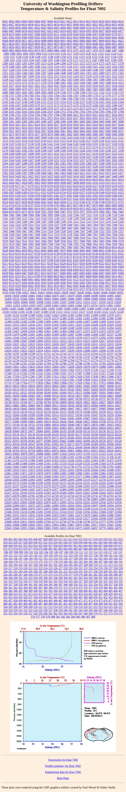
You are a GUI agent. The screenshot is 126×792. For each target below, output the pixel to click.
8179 (89, 257)
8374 (76, 266)
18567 (86, 395)
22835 (15, 502)
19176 (78, 411)
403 (100, 590)
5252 (63, 160)
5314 (5, 166)
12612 (62, 340)
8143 (76, 253)
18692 (63, 399)
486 (35, 603)
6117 (120, 182)
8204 (82, 260)
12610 (47, 340)
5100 (50, 137)
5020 (76, 124)
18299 (102, 389)
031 (40, 542)
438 (35, 597)
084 (65, 548)
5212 (56, 153)
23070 (31, 508)
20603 (8, 447)
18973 (86, 405)
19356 (102, 415)
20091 (47, 431)
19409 (39, 418)
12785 (55, 363)
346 (55, 584)
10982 (39, 299)
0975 (44, 50)
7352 (121, 224)
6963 (114, 208)
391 (40, 590)
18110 (7, 389)
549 (110, 610)
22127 (94, 479)
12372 (8, 318)
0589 (31, 37)
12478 (8, 334)
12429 (110, 324)
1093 (32, 53)
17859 (39, 382)
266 (15, 574)
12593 (110, 337)
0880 (89, 47)
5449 (121, 176)
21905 (110, 473)
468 (65, 600)
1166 (44, 60)
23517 (31, 518)
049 (10, 545)
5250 (50, 160)
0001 (5, 21)
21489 (23, 463)
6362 (57, 195)
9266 (5, 282)
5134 (5, 144)
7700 (50, 244)
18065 (63, 386)
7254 (50, 224)
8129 (37, 253)
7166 (108, 218)
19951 (118, 424)
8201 (69, 260)
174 (35, 561)
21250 (31, 457)
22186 (31, 482)
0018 (101, 21)
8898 (89, 276)
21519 (63, 463)
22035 (118, 476)
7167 (114, 218)
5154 (89, 144)
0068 (76, 27)
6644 (63, 202)
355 (100, 584)
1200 (5, 63)
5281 (108, 160)
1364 (24, 73)
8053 (37, 250)
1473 (114, 73)
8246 (89, 263)
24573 (78, 528)
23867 (71, 524)
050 (15, 545)
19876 (94, 424)
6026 (11, 182)
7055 (44, 211)
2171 (44, 105)
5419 (11, 176)
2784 (95, 111)
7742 (63, 244)
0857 (31, 47)
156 (65, 558)
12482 (39, 334)
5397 (24, 173)
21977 (78, 476)
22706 (39, 495)
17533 (31, 379)
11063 (63, 305)
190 (115, 561)
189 (110, 561)
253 (70, 571)
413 (30, 594)
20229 (8, 437)
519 (80, 607)
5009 (5, 124)
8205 (89, 260)
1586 (95, 82)
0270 (95, 27)
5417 (121, 173)
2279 (108, 108)
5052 (18, 131)
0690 (57, 40)
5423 (37, 176)
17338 (118, 373)
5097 (37, 137)
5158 (114, 144)
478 (115, 600)
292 (25, 578)
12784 (47, 363)
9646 (82, 286)
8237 (76, 263)
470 (75, 600)
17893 (55, 382)
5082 (69, 134)
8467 (24, 273)
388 (25, 590)
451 (100, 597)
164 (105, 558)
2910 (31, 118)
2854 (24, 118)
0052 (95, 24)
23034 (86, 505)
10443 (96, 292)
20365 (31, 441)
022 (115, 539)
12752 (8, 360)
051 (20, 545)
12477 (118, 331)
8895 (76, 276)
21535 (86, 463)
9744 (43, 289)
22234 (94, 482)
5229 (37, 157)
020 (105, 539)
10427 (25, 292)
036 (65, 542)
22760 (47, 499)
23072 (39, 508)
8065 (44, 250)
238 (115, 568)
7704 (57, 244)
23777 (102, 521)
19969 (8, 428)
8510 (18, 276)
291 (20, 578)
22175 (15, 482)
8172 (50, 257)
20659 (94, 447)
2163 (114, 102)
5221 (108, 153)
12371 (118, 315)
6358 (31, 195)
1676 (57, 89)
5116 (24, 140)
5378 (57, 169)
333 (110, 581)
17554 (63, 379)
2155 (69, 102)
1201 (11, 63)
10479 (71, 295)
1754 (114, 92)
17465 (102, 376)
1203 (24, 63)
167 (120, 558)
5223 (121, 153)
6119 (5, 186)
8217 (43, 263)
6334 (63, 192)
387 (20, 590)
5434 (76, 176)
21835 (70, 470)
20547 (31, 444)
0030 (31, 24)
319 (40, 581)
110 (76, 552)
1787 (57, 98)
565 (70, 613)
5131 (108, 140)
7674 (11, 244)
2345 (37, 111)
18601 (110, 395)
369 (50, 587)
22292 (71, 486)
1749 (82, 92)
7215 (101, 221)
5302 (63, 163)
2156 (76, 102)
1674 (50, 89)
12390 (8, 321)
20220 (110, 434)
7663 (95, 240)
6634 (5, 202)
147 (20, 558)
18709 (78, 399)
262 (115, 571)
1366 (37, 73)
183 (80, 561)
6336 (76, 192)
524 (105, 607)
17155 (118, 370)
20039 (78, 428)
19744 (15, 424)
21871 (23, 473)
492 (65, 603)
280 (85, 574)
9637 (63, 286)
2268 (37, 108)
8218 (50, 263)
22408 (110, 486)
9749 (50, 289)
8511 (24, 276)
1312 (44, 66)
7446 (11, 231)
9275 (18, 282)
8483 (82, 273)
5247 (31, 160)
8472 (37, 273)
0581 (5, 37)
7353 (5, 228)
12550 (47, 337)
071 (120, 545)
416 (45, 594)
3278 (114, 118)
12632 (102, 344)
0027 (11, 24)
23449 (47, 515)
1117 (69, 53)
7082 (114, 211)
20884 (78, 450)
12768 (63, 360)
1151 (69, 56)
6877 (89, 205)
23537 (55, 518)
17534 (39, 379)
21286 (63, 457)
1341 (69, 69)
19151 (62, 411)
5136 (18, 144)
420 (65, 594)
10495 (110, 295)
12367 (86, 315)
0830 (37, 44)
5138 (31, 144)
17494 (15, 379)
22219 (78, 482)
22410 (118, 486)
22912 (71, 502)
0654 (37, 40)
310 (115, 578)
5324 (69, 166)
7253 (44, 224)
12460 (39, 331)
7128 (101, 215)
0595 (63, 37)
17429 (78, 376)
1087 (114, 50)
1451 (82, 73)
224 (45, 568)
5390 (114, 169)
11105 (21, 311)
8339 (50, 266)
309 (110, 578)
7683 (24, 244)
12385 (102, 318)
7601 (37, 237)
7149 (11, 218)
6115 (114, 182)
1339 (57, 69)
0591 (37, 37)
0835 (69, 44)
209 (90, 565)
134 (75, 555)
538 (55, 610)
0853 (5, 47)
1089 (6, 53)
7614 (108, 237)
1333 (18, 69)
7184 (24, 221)
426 (95, 594)
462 (35, 600)
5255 (76, 160)
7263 (89, 224)
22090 (63, 479)
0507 (31, 34)
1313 (50, 66)
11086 (20, 308)
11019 (109, 302)
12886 (31, 370)
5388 (102, 169)
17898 (63, 382)
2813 (82, 115)
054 (35, 545)
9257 (102, 279)
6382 (76, 195)
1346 (95, 69)
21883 (63, 473)
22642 (102, 492)
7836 (108, 244)
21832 (62, 470)
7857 (18, 247)
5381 (69, 169)
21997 (110, 476)
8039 (11, 250)
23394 (118, 512)
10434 (49, 292)
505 (10, 607)
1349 (114, 69)
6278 (24, 189)
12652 (23, 350)
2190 (18, 108)
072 (5, 548)
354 (95, 584)
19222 (8, 415)
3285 (37, 121)
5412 (89, 173)
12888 (39, 370)
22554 (23, 492)
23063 (15, 508)
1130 (31, 56)
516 (65, 607)
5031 (18, 127)
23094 (63, 508)
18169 (39, 389)
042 (95, 542)
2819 (121, 115)
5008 (121, 121)
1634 (95, 86)
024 (5, 542)
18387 (94, 392)
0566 (89, 34)
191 (120, 561)
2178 (82, 105)
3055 (95, 118)
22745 (8, 499)
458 (15, 600)
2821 (11, 118)
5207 (24, 153)
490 (55, 603)
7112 (89, 215)
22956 (118, 502)
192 (5, 565)
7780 (69, 244)
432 (5, 597)
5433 (69, 176)
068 (105, 545)
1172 (82, 60)
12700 (110, 350)
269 (30, 574)
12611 (55, 340)
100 (26, 552)
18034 (31, 386)
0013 (76, 21)
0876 (69, 47)
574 (115, 613)
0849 (108, 44)
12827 (63, 366)
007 (40, 539)
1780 (11, 98)
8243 (82, 263)
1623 (44, 86)
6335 (69, 192)
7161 (89, 218)
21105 (86, 453)
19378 (8, 418)
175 (40, 561)
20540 (23, 444)
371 (60, 587)
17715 (8, 382)
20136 (15, 434)
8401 (57, 269)
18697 (71, 399)
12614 (78, 340)
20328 (86, 437)
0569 (108, 34)
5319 (37, 166)
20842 (63, 450)
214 (115, 565)
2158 (89, 102)
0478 (5, 34)
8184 (114, 257)
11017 (94, 302)
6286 (76, 189)
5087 (102, 134)
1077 (89, 50)
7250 (24, 224)
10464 (47, 295)
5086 (95, 134)
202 (55, 565)
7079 (95, 211)
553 (10, 613)
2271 (57, 108)
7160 (82, 218)
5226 (18, 157)
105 (51, 552)
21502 (55, 463)
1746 (63, 92)
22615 (78, 492)
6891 (31, 208)
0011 (63, 21)
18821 (86, 402)
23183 (118, 508)
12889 (47, 370)
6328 (50, 192)
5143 (63, 144)
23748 (78, 521)
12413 (15, 324)
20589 (94, 444)
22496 (78, 489)
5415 (108, 173)
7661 (89, 240)
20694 (118, 447)
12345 (8, 315)
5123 (63, 140)
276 (65, 574)
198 (35, 565)
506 (15, 607)
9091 (31, 279)
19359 (110, 415)
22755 (31, 499)
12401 (55, 321)
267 (20, 574)
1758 (18, 95)
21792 (110, 466)
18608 (118, 395)
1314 (57, 66)
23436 (39, 515)
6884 (121, 205)
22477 (55, 489)
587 (88, 616)
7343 (102, 224)
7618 (121, 237)
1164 (31, 60)
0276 (101, 27)
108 (66, 552)
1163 (25, 60)
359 (120, 584)
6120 (11, 186)
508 (25, 607)
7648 (57, 240)
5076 (31, 134)
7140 (121, 215)
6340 (101, 192)
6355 (11, 195)
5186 (44, 150)
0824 (11, 44)
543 (80, 610)
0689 (50, 40)
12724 (94, 353)
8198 (50, 260)
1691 (18, 92)
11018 (101, 302)
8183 (108, 257)
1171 (75, 60)
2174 (63, 105)
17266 (55, 373)
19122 (31, 411)
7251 (31, 224)
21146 (7, 457)
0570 (114, 34)
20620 (39, 447)
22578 (55, 492)
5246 (24, 160)
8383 (114, 266)
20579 (78, 444)
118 (115, 552)
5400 (44, 173)
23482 (94, 515)
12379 (55, 318)
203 (60, 565)
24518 (71, 528)
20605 (15, 447)
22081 (55, 479)
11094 (66, 308)
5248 (37, 160)
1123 (107, 53)
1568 (102, 79)
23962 (31, 528)
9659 (114, 286)
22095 (71, 479)
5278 (89, 160)
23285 (39, 512)
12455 (118, 328)
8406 (63, 269)
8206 (95, 260)
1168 (56, 60)
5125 (75, 140)
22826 (118, 499)
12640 (47, 347)
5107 (95, 137)
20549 (39, 444)
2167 (18, 105)
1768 (82, 95)
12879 (94, 366)
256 (85, 571)
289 (10, 578)
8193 (24, 260)
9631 (44, 286)
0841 (102, 44)
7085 (11, 215)
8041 (18, 250)
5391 (121, 169)
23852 (47, 524)
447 (80, 597)
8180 (95, 257)
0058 (11, 27)
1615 (121, 82)
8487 (102, 273)
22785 (78, 499)
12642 (63, 347)
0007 (44, 21)
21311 (102, 457)
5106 (89, 137)
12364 (63, 315)
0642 (95, 37)
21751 (78, 466)
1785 (44, 98)
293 (30, 578)
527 (120, 607)
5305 (82, 163)
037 (70, 542)
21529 (78, 463)
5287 (18, 163)
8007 (95, 247)
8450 (114, 269)
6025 (5, 182)
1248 (57, 63)
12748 (94, 357)
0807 (95, 40)
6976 (31, 211)
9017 (121, 276)
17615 (94, 379)
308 (105, 578)
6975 (24, 211)
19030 (15, 408)
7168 (121, 218)
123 (20, 555)
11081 (109, 305)
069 (110, 545)
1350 (121, 69)
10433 (41, 292)
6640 (37, 202)
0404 (114, 27)
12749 (102, 357)
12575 (94, 337)
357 (110, 584)
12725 (102, 353)
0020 (114, 21)
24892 (110, 528)
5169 (63, 147)
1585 (89, 82)
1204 (31, 63)
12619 (118, 340)
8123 (11, 253)
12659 (78, 350)
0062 (37, 27)
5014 (37, 124)
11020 (117, 302)
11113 (74, 311)
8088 (95, 250)
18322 (23, 392)
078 (35, 548)
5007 (114, 121)
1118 (76, 53)
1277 (114, 63)
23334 (63, 512)
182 (75, 561)
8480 (63, 273)
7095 (50, 215)
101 (31, 552)
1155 (94, 56)
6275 (5, 189)
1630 (69, 86)
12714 (55, 353)
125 (30, 555)
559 (40, 613)
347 (60, 584)
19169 (70, 411)
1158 (113, 56)
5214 (69, 153)
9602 (31, 286)
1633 (89, 86)
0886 (108, 47)
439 (40, 597)
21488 (15, 463)
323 (60, 581)
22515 (102, 489)
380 (105, 587)
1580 (57, 82)
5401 (50, 173)
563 (60, 613)
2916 (69, 118)
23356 (86, 512)
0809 (102, 40)
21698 (55, 466)
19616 (55, 421)
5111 (114, 137)
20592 (102, 444)
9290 (31, 282)
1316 (69, 66)
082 (55, 548)
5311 (121, 163)
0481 (18, 34)
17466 (110, 376)
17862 (47, 382)
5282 (114, 160)
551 (120, 610)
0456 (95, 31)
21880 (55, 473)
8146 (95, 253)
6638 (24, 202)
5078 (44, 134)
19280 (23, 415)
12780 (15, 363)
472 (85, 600)
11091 (43, 308)
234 (95, 568)
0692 (69, 40)
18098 (110, 386)
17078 (86, 370)
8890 (69, 276)
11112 (66, 311)
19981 (31, 428)
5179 (5, 150)
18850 (118, 402)
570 (95, 613)
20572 (63, 444)
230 (75, 568)
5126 (82, 140)
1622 (37, 86)
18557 (78, 395)
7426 (114, 228)
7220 (121, 221)
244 (25, 571)
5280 (102, 160)
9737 (37, 289)
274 (55, 574)
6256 (121, 186)
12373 (15, 318)
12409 (102, 321)
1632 (82, 86)
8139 (63, 253)
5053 (24, 131)
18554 (71, 395)
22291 (63, 486)
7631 (24, 240)
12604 (118, 337)
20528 (118, 441)
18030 (23, 386)
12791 (94, 363)
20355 (15, 441)
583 (68, 616)
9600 (24, 286)
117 (110, 552)
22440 (15, 489)
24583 (86, 528)
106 (56, 552)
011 (60, 539)
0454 (82, 31)
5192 (82, 150)
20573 (71, 444)
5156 (102, 144)
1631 (76, 86)
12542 (15, 337)
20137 (23, 434)
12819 (118, 363)
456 (5, 600)
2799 (63, 115)
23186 (8, 512)
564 (65, 613)
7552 (102, 231)
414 (35, 594)
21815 (31, 470)
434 (15, 597)
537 (50, 610)
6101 (89, 182)
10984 (55, 299)
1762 (44, 95)
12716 (62, 353)
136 (85, 555)
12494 (86, 334)
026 (15, 542)
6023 (114, 179)
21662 (8, 466)
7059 (50, 211)
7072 (69, 211)
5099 (44, 137)
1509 (31, 76)
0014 (82, 21)
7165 (102, 218)
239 (120, 568)
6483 (31, 198)
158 (75, 558)
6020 (95, 179)
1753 (108, 92)
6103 (102, 182)
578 (43, 616)
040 (85, 542)
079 (40, 548)
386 (15, 590)
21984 (86, 476)
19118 (23, 411)
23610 (15, 521)
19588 (15, 421)
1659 (121, 86)
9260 (108, 279)
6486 (50, 198)
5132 (114, 140)
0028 (18, 24)
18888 (47, 405)
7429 (121, 228)
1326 (121, 66)
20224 (118, 434)
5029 (5, 127)
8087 (89, 250)
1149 (56, 56)
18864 (31, 405)
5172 (82, 147)
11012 (78, 302)
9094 (44, 279)
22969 (15, 505)
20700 (8, 450)
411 (20, 594)
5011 (18, 124)
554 (15, 613)
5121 (50, 140)
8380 (95, 266)
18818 (71, 402)
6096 (63, 182)
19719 (118, 421)
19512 (102, 418)
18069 (71, 386)
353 (90, 584)
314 (15, 581)
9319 (18, 286)
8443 (95, 269)
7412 (89, 228)
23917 (94, 524)
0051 (89, 24)
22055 (15, 479)
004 (25, 539)
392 (45, 590)
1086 (108, 50)
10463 (39, 295)
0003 (18, 21)
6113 (108, 182)
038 (75, 542)
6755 (18, 205)
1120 (88, 53)
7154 (44, 218)
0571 (121, 34)
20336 (110, 437)
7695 (31, 244)
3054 (89, 118)
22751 (15, 499)
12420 (63, 324)
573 (110, 613)
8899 (95, 276)
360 (5, 587)
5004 (95, 121)
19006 (102, 405)
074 (15, 548)
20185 (86, 434)
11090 (36, 308)
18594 (102, 395)
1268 (63, 63)
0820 (108, 40)
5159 (121, 144)
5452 (18, 179)
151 (40, 558)
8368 (57, 266)
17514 (23, 379)
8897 (82, 276)
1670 (24, 89)
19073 (86, 408)
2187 (121, 105)
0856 (24, 47)
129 (50, 555)
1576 (31, 82)
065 (90, 545)
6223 (69, 186)
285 (110, 574)
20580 (86, 444)
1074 (69, 50)
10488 (86, 295)
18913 (55, 405)
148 (25, 558)
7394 (50, 228)
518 (75, 607)
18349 (47, 392)
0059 (18, 27)
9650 (89, 286)
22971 (23, 505)
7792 (82, 244)
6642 (50, 202)
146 (15, 558)
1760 (31, 95)
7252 (37, 224)
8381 (102, 266)
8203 (76, 260)
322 (55, 581)
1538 (57, 79)
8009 (102, 247)
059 (60, 545)
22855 (39, 502)
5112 (120, 137)
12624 (39, 344)
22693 (23, 495)
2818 (114, 115)
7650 (63, 240)
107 (61, 552)
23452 (55, 515)
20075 (23, 431)
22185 (23, 482)
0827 (18, 44)
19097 (118, 408)
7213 (89, 221)
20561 (47, 444)
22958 (8, 505)
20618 (23, 447)
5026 (108, 124)
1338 (50, 69)
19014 (110, 405)
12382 (78, 318)
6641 (44, 202)
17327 (102, 373)
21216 (23, 457)
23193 (15, 512)
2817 (108, 115)
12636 (15, 347)
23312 (55, 512)
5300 (50, 163)
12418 (47, 324)
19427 (55, 418)
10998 (39, 302)
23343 (78, 512)
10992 (118, 299)
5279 (95, 160)
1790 (76, 98)
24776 (102, 528)
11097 (82, 308)
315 (20, 581)
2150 (37, 102)
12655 (47, 350)
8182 (102, 257)
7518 (50, 231)
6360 (44, 195)
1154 (88, 56)
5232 (57, 157)
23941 (110, 524)
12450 (78, 328)
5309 (108, 163)
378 (95, 587)
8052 (31, 250)
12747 (86, 357)
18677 (55, 399)
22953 (110, 502)
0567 (95, 34)
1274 (95, 63)
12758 (39, 360)
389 (30, 590)
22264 (23, 486)
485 (30, 603)
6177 (24, 186)
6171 (18, 186)
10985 (63, 299)
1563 (69, 79)
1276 (108, 63)
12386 (110, 318)
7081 (108, 211)
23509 (15, 518)
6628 (89, 198)
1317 (76, 66)
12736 (39, 357)
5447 (108, 176)
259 (100, 571)
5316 (18, 166)
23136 (102, 508)
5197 (114, 150)
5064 (82, 131)
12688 (86, 350)
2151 (44, 102)
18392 (102, 392)
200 (45, 565)
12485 (63, 334)
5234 (69, 157)
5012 (24, 124)
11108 (44, 311)
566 (75, 613)
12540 (118, 334)
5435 (82, 176)
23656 (31, 521)
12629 (78, 344)
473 (90, 600)
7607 (69, 237)
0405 (121, 27)
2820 (5, 118)
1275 (102, 63)
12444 (31, 328)
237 (110, 568)
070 (115, 545)
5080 (57, 134)
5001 (76, 121)
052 (25, 545)
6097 (69, 182)
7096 (57, 215)
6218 (43, 186)
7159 (76, 218)
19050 (31, 408)
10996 (24, 302)
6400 (5, 198)
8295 (31, 266)
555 (20, 613)
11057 (39, 305)
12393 (15, 321)
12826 (55, 366)
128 (45, 555)
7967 (63, 247)
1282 (24, 66)
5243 (5, 160)
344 (45, 584)
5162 (18, 147)
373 (70, 587)
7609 (76, 237)
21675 (39, 466)
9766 (12, 292)
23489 (110, 515)
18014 (8, 386)
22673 (8, 495)
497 (90, 603)
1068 (63, 50)
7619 (5, 240)
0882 (102, 47)
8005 (89, 247)
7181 (5, 221)
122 (15, 555)
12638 (31, 347)
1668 (11, 89)
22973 (39, 505)
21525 (71, 463)
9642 (69, 286)
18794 (47, 402)
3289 (63, 121)
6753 (5, 205)
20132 (110, 431)
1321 (95, 66)
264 (5, 574)
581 (58, 616)
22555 (31, 492)
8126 (24, 253)
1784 (37, 98)
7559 (11, 234)
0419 (31, 31)
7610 (82, 237)
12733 (23, 357)
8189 (11, 260)
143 (120, 555)
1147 (44, 56)
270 (35, 574)
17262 (47, 373)
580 (53, 616)
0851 (114, 44)
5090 (121, 134)
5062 (69, 131)
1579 (50, 82)
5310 (114, 163)
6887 (11, 208)
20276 (63, 437)
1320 (89, 66)
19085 (102, 408)
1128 (18, 56)
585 (78, 616)
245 (30, 571)
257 (90, 571)
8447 (108, 269)
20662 (102, 447)
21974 (71, 476)
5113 (5, 140)
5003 (89, 121)
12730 (15, 357)
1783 (31, 98)
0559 (69, 34)
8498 (121, 273)
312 (5, 581)
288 (5, 578)
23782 (110, 521)
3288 (57, 121)
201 (50, 565)
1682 (89, 89)
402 (95, 590)
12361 (39, 315)
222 (35, 568)
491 (60, 603)
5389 (108, 169)
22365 (86, 486)
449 (90, 597)
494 (75, 603)
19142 (55, 411)
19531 (110, 418)
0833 (57, 44)
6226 (89, 186)
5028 (121, 124)
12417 (39, 324)
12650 (8, 350)
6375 (63, 195)
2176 (76, 105)
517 (70, 607)
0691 (63, 40)
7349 (114, 224)
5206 (18, 153)
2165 (5, 105)
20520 (94, 441)
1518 (89, 76)
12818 (110, 363)
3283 (24, 121)
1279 (5, 66)
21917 (8, 476)
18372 (71, 392)
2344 (31, 111)
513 (50, 607)
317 (30, 581)
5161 (11, 147)
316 (25, 581)
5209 (37, 153)
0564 (76, 34)
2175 (69, 105)
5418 (5, 176)
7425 (108, 228)
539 (60, 610)
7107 (82, 215)
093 (110, 548)
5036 (50, 127)
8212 (11, 263)
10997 (32, 302)
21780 (102, 466)
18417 (118, 392)
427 (100, 594)
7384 (37, 228)
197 (30, 565)
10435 (57, 292)
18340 (39, 392)
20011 (70, 428)
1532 (24, 79)
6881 (102, 205)
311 (120, 578)
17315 (94, 373)
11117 (81, 311)
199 (40, 565)
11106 (29, 311)
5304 (76, 163)
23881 (86, 524)
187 (100, 561)
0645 (114, 37)
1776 (108, 95)
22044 (8, 479)
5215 (76, 153)
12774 (94, 360)
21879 (47, 473)
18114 (15, 389)
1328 (11, 69)
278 (75, 574)
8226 (63, 263)
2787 (114, 111)
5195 (102, 150)
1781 (18, 98)
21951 (39, 476)
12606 (15, 340)
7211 (76, 221)
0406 (5, 31)
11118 (89, 311)
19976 (23, 428)
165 (110, 558)
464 (45, 600)
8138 (57, 253)
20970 (24, 453)
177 (50, 561)
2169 (31, 105)
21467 (102, 460)
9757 (82, 289)
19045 (23, 408)
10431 (33, 292)
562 (55, 613)
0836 (76, 44)
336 (5, 584)
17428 (71, 376)
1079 (102, 50)
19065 (55, 408)
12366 (78, 315)
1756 (5, 95)
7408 (82, 228)
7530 (57, 231)
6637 (18, 202)
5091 (5, 137)
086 (75, 548)
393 (50, 590)
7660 (82, 240)
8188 (5, 260)
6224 (76, 186)
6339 (95, 192)
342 (35, 584)
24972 (118, 528)
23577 (86, 518)
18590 (94, 395)
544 (85, 610)
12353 (15, 315)
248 (45, 571)
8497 (114, 273)
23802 (8, 524)
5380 (63, 169)
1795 (95, 98)
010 (55, 539)
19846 (71, 424)
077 (30, 548)
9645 (76, 286)
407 (120, 590)
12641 (55, 347)
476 (105, 600)
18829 (110, 402)
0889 (5, 50)
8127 (31, 253)
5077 (37, 134)
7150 (18, 218)
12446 (47, 328)
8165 (24, 257)
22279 (55, 486)
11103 (6, 311)
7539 (63, 231)
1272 (82, 63)
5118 (30, 140)
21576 (110, 463)
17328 (110, 373)
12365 (71, 315)
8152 (114, 253)
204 (65, 565)
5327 (89, 166)
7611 (89, 237)
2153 (57, 102)
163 (100, 558)
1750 (89, 92)
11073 (86, 305)
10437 (72, 292)
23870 (78, 524)
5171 (76, 147)
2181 (102, 105)
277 (70, 574)
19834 (55, 424)
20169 (71, 434)
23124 (94, 508)
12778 (118, 360)
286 (115, 574)
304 (85, 578)
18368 (63, 392)
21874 (31, 473)
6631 (108, 198)
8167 (37, 257)
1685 (108, 89)
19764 (39, 424)
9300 (63, 282)
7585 (82, 234)
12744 (71, 357)
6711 (69, 202)
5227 (24, 157)
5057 (44, 131)
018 (95, 539)
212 (105, 565)
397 (70, 590)
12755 (23, 360)
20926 (110, 450)
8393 (31, 269)
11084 (4, 308)
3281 (11, 121)
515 (60, 607)
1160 (6, 60)
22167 (118, 479)
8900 (101, 276)
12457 (15, 331)
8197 (44, 260)
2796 (44, 115)
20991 (47, 453)
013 (70, 539)
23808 (15, 524)
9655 (102, 286)
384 (5, 590)
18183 (47, 389)
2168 (24, 105)
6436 (24, 198)
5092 (11, 137)
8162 (5, 257)
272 (45, 574)
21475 (110, 460)
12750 (110, 357)
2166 (11, 105)
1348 (108, 69)
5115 (18, 140)
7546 (76, 231)
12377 (39, 318)
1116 (63, 53)
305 (90, 578)
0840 (95, 44)
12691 (94, 350)
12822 (23, 366)
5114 (11, 140)
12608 (31, 340)
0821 (114, 40)
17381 (31, 376)
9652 (95, 286)
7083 (121, 211)
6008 (57, 179)
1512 (50, 76)
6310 (31, 192)
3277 (108, 118)
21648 (118, 463)
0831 (44, 44)
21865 (15, 473)
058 (55, 545)
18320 (8, 392)
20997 (55, 453)
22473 (39, 489)
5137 (24, 144)
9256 (95, 279)
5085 (89, 134)
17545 (47, 379)
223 (40, 568)
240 (5, 571)
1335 (31, 69)
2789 (5, 115)
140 (105, 555)
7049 (37, 211)
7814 (95, 244)
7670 (121, 240)
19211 (110, 411)
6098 (76, 182)
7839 (114, 244)
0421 (44, 31)
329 (90, 581)
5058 (50, 131)
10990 (102, 299)
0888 (121, 47)
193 (10, 565)
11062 (55, 305)
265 (10, 574)
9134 (82, 279)
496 (85, 603)
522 (95, 607)
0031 (37, 24)
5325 (76, 166)
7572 (50, 234)
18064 (55, 386)
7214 (95, 221)
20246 (23, 437)
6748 (95, 202)
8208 (108, 260)
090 (95, 548)
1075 (76, 50)
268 (25, 574)
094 (115, 548)
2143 (114, 98)
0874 (57, 47)
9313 (121, 282)
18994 (94, 405)
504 (5, 607)
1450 (76, 73)
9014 (114, 276)
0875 (63, 47)
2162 (108, 102)
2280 (114, 108)
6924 (102, 208)
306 (95, 578)
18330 (31, 392)
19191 (94, 411)
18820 (78, 402)
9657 (108, 286)
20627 (55, 447)
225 (50, 568)
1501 (121, 73)
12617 (102, 340)
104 (46, 552)
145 (10, 558)
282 (95, 574)
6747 (89, 202)
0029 (24, 24)
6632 (114, 198)
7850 (11, 247)
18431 (8, 395)
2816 (102, 115)
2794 (31, 115)
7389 (44, 228)
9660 (121, 286)
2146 (11, 102)
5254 (69, 160)
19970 (15, 428)
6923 (95, 208)
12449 (71, 328)
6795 (57, 205)
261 (110, 571)
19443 (71, 418)
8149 (102, 253)
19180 (86, 411)
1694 (37, 92)
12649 (118, 347)
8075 (63, 250)
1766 (69, 95)
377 (90, 587)
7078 (89, 211)
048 (5, 545)
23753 (94, 521)
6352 (114, 192)
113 (90, 552)
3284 (31, 121)
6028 (24, 182)
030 (35, 542)
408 (5, 594)
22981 (47, 505)
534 (35, 610)
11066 (78, 305)
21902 (102, 473)
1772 (102, 95)
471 (80, 600)
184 (85, 561)
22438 (8, 489)
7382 (31, 228)
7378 (18, 228)
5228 (31, 157)
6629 (95, 198)
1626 (63, 86)
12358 (23, 315)
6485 (44, 198)
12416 (31, 324)
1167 (50, 60)
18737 (102, 399)
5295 (31, 163)
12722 (78, 353)
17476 (8, 379)
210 (95, 565)
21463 (94, 460)
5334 (11, 169)
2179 (89, 105)
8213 (18, 263)
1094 (38, 53)
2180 (95, 105)
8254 (114, 263)
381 (110, 587)
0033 (50, 24)
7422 (102, 228)
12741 (55, 357)
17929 (78, 382)
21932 (15, 476)
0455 (89, 31)
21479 (118, 460)
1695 (44, 92)
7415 (95, 228)
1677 (63, 89)
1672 (37, 89)
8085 (82, 250)
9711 (24, 289)
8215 (31, 263)
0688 (44, 40)
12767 (55, 360)
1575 (24, 82)
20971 (31, 453)
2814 (89, 115)
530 (15, 610)
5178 (121, 147)
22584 (63, 492)
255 (80, 571)
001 (10, 539)
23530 (47, 518)
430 (115, 594)
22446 (23, 489)
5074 (18, 134)
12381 (71, 318)
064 (85, 545)
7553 (108, 231)
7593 (108, 234)
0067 (69, 27)
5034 (37, 127)
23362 (94, 512)
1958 (102, 98)
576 (33, 616)
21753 (86, 466)
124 (25, 555)
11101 (113, 308)
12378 (47, 318)
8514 (31, 276)
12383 (86, 318)
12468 (71, 331)
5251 (57, 160)
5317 (24, 166)
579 (48, 616)
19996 (47, 428)
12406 (78, 321)
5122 (56, 140)
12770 (78, 360)
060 (65, 545)
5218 (95, 153)
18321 (15, 392)
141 (110, 555)
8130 (44, 253)
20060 (15, 431)
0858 (37, 47)
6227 (95, 186)
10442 (88, 292)
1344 (82, 69)
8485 (89, 273)
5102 (63, 137)
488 (45, 603)
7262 (82, 224)
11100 (105, 308)
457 (10, 600)
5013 (31, 124)
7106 (76, 215)
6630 (102, 198)
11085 (12, 308)
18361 (55, 392)
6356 (18, 195)
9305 (95, 282)
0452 (69, 31)
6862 (63, 205)
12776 (110, 360)
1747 (69, 92)
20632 (71, 447)
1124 (113, 53)
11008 (71, 302)
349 (70, 584)
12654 (39, 350)
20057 (118, 428)
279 (80, 574)
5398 (31, 173)
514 (55, 607)
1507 (24, 76)
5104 (76, 137)
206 (75, 565)
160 (85, 558)
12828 (71, 366)
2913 (50, 118)
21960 (47, 476)
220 (25, 568)
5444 (89, 176)
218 (15, 568)
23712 (55, 521)
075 (20, 548)
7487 (31, 231)
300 (65, 578)
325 (70, 581)
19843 (63, 424)
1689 (11, 92)
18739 (110, 399)
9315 (5, 286)
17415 (55, 376)
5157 (108, 144)
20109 (78, 431)
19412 (47, 418)
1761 (37, 95)
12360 (31, 315)
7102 (69, 215)
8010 (108, 247)
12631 (94, 344)
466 (55, 600)
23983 (47, 528)
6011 (69, 179)
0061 (31, 27)
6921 (82, 208)
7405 (76, 228)
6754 (11, 205)
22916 (78, 502)
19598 (23, 421)
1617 (11, 86)
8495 (108, 273)
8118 (120, 250)
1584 (82, 82)
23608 (8, 521)
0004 (24, 21)
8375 (82, 266)
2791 (18, 115)
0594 (57, 37)
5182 (24, 150)
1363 (18, 73)
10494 (102, 295)
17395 (47, 376)
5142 (57, 144)
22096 (78, 479)
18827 (102, 402)
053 (30, 545)
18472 (39, 395)
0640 (82, 37)
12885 (23, 370)
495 (80, 603)
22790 (86, 499)
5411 (82, 173)
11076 (101, 305)
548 (105, 610)
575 (120, 613)
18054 (47, 386)
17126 (94, 370)
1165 (37, 60)
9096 (57, 279)
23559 (78, 518)
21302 (94, 457)
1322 (102, 66)
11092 (51, 308)
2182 (108, 105)
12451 (86, 328)
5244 (11, 160)
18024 (15, 386)
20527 (110, 441)
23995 (55, 528)
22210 (55, 482)
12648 (110, 347)
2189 (11, 108)
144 (5, 558)
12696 (102, 350)
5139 (37, 144)
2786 (108, 111)
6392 (95, 195)
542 (75, 610)
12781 (23, 363)
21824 (47, 470)
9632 (50, 286)
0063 (44, 27)
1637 (108, 86)
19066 (63, 408)
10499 (8, 299)
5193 (89, 150)
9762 (108, 289)
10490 (94, 295)
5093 (18, 137)
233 (90, 568)
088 (85, 548)
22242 (102, 482)
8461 (11, 273)
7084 (5, 215)
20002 (63, 428)
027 (20, 542)
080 (45, 548)
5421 (24, 176)
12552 (63, 337)
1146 (37, 56)
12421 (71, 324)
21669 (23, 466)
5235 (76, 157)
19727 (8, 424)
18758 (8, 402)
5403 (63, 173)
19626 (63, 421)
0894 (18, 50)
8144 (82, 253)
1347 (102, 69)
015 (80, 539)
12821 (15, 366)
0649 (11, 40)
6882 (108, 205)
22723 (63, 495)
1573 (11, 82)
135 (80, 555)
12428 (102, 324)
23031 (78, 505)
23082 (55, 508)
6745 (76, 202)
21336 (110, 457)
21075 (79, 453)
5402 (57, 173)
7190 (63, 221)
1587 (102, 82)
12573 (86, 337)
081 (50, 548)
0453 (76, 31)
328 (85, 581)
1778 (121, 95)
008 (45, 539)
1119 (82, 53)
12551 (55, 337)
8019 (114, 247)
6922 (89, 208)
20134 (118, 431)
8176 (76, 257)
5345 (31, 169)
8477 (57, 273)
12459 (31, 331)
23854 (55, 524)
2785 (102, 111)
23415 (23, 515)
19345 (86, 415)
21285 (55, 457)
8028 (5, 250)
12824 (39, 366)
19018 (8, 408)
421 (70, 594)
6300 (89, 189)
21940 (31, 476)
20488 (71, 441)
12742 (63, 357)
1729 (57, 92)
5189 (63, 150)
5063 (76, 131)
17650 (102, 379)
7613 (101, 237)
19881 (102, 424)
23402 (8, 515)
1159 (120, 56)
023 (120, 539)
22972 (31, 505)
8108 (108, 250)
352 (85, 584)
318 (35, 581)
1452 (89, 73)
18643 (23, 399)
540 (65, 610)
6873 (76, 205)
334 (115, 581)
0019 (108, 21)
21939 (23, 476)
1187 (94, 60)
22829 (8, 502)
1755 (121, 92)
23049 (102, 505)
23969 (39, 528)
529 (10, 610)
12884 (15, 370)
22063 (31, 479)
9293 (44, 282)
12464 (63, 331)
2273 (69, 108)
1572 (5, 82)
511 (40, 607)
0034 (57, 24)
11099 (98, 308)
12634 (118, 344)
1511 (43, 76)
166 (115, 558)
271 (40, 574)
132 (65, 555)
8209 (114, 260)
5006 (108, 121)
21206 (15, 457)
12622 (23, 344)
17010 (63, 370)
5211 (50, 153)
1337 (44, 69)
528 (5, 610)
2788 (121, 111)
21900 (94, 473)
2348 (57, 111)
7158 (69, 218)
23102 (78, 508)
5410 (76, 173)
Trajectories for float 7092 (63, 759)
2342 (18, 111)
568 (85, 613)
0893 (11, 50)
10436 (64, 292)
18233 (62, 389)
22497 (86, 489)
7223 (18, 224)
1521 (108, 76)
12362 (47, 315)
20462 (63, 441)
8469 (31, 273)
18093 (94, 386)
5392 (5, 173)
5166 (44, 147)
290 (15, 578)
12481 (31, 334)
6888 (18, 208)
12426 (94, 324)
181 (70, 561)
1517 (82, 76)
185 (90, 561)
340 (25, 584)
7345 (108, 224)
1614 (114, 82)
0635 (76, 37)
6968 (5, 211)
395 (60, 590)
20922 (102, 450)
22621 (86, 492)
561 (50, 613)
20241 (15, 437)
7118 (95, 215)
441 (50, 597)
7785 (76, 244)
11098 (90, 308)
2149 (31, 102)
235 (100, 568)
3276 (101, 118)
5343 (24, 169)
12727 (110, 353)
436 (25, 597)
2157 (82, 102)
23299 (47, 512)
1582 (69, 82)
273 (50, 574)
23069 (23, 508)
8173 (57, 257)
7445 (5, 231)
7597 (11, 237)
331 (100, 581)
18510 (55, 395)
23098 (71, 508)
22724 (71, 495)
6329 (56, 192)
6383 (82, 195)
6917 (57, 208)
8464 (18, 273)
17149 (110, 370)
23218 (23, 512)
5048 (114, 127)
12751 (118, 357)
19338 (78, 415)
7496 (37, 231)
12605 (8, 340)
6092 (37, 182)
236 (105, 568)
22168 (8, 482)
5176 (108, 147)
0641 (89, 37)
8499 (5, 276)
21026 (63, 453)
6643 (57, 202)
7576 (63, 234)
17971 (94, 382)
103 (41, 552)
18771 (31, 402)
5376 (44, 169)
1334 (24, 69)
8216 (37, 263)
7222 (11, 224)
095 (120, 548)
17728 (15, 382)
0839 (89, 44)
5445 (95, 176)
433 (10, 597)
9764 (121, 289)
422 (75, 594)
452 (105, 597)
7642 (44, 240)
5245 (18, 160)
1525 (11, 79)
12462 (55, 331)
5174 (95, 147)
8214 (24, 263)
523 (100, 607)
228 (65, 568)
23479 (86, 515)
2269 (44, 108)
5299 (44, 163)
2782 (82, 111)
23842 (31, 524)
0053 (102, 24)
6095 (57, 182)
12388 (118, 318)
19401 (31, 418)
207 (80, 565)
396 (65, 590)
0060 (24, 27)
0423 (57, 31)
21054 (71, 453)
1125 (120, 53)
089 (90, 548)
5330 (108, 166)
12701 (118, 350)
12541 (8, 337)
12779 (8, 363)
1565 (82, 79)
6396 (114, 195)
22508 (94, 489)
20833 (55, 450)
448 (85, 597)
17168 (8, 373)
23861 (63, 524)
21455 (86, 460)
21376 (15, 460)
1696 (50, 92)
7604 (50, 237)
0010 (57, 21)
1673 (44, 89)
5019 (69, 124)
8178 (82, 257)
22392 (102, 486)
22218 (71, 482)
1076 (82, 50)
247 (40, 571)
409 (10, 594)
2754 (69, 111)
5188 (57, 150)
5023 (89, 124)
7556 (114, 231)
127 (40, 555)
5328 (95, 166)
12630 (86, 344)
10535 (15, 299)
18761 (15, 402)
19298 (39, 415)
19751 (31, 424)
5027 (114, 124)
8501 (11, 276)
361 (10, 587)
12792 (102, 363)
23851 (39, 524)
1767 (76, 95)
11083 (117, 305)
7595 (121, 234)
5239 (102, 157)
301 (70, 578)
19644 (78, 421)
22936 (102, 502)
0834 (63, 44)
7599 (24, 237)
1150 (63, 56)
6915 (44, 208)
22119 (86, 479)
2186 (114, 105)
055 (40, 545)
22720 (55, 495)
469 (70, 600)
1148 (50, 56)
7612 (95, 237)
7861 (24, 247)
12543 (23, 337)
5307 (95, 163)
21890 (78, 473)
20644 (86, 447)
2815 (95, 115)
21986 (94, 476)
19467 (86, 418)
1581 (63, 82)
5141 (50, 144)
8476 (50, 273)
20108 (71, 431)
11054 (24, 305)
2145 (5, 102)
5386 (95, 169)
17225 (39, 373)
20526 (102, 441)
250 (55, 571)
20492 (78, 441)
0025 (5, 24)
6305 (121, 189)
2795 (37, 115)
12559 (78, 337)
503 (120, 603)
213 (110, 565)
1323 (108, 66)
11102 (121, 308)
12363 (55, 315)
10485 (78, 295)
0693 (76, 40)
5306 (89, 163)
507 (20, 607)
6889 (24, 208)
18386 (86, 392)
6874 (82, 205)
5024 (95, 124)
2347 (50, 111)
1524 (5, 79)
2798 (57, 115)
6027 (18, 182)
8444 (102, 269)
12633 (110, 344)
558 (35, 613)
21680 (47, 466)
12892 (55, 370)
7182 (11, 221)
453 (110, 597)
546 (95, 610)
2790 (11, 115)
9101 (69, 279)
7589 (102, 234)
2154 (63, 102)
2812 (76, 115)
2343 (24, 111)
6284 (63, 189)
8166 (31, 257)
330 (95, 581)
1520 (101, 76)
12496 (94, 334)
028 (25, 542)
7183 (18, 221)
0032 (44, 24)
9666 (11, 289)
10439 (80, 292)
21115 (94, 453)
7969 (69, 247)
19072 (78, 408)
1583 (76, 82)
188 (105, 561)
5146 (82, 144)
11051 (8, 305)
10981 (31, 299)
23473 (78, 515)
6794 (50, 205)
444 (65, 597)
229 (70, 568)
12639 (39, 347)
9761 (101, 289)
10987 (78, 299)
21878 (39, 473)
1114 (51, 53)
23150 (110, 508)
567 (80, 613)
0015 (89, 21)
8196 (37, 260)
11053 (16, 305)
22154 (110, 479)
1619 (24, 86)
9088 (24, 279)
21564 (102, 463)
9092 (37, 279)
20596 (110, 444)
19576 (118, 418)
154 (55, 558)
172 (25, 561)
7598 (18, 237)
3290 (69, 121)
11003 (55, 302)
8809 (50, 276)
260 (105, 571)
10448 (104, 292)
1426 (50, 73)
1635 (102, 86)
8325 (44, 266)
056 (45, 545)
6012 (76, 179)
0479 (11, 34)
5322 (57, 166)
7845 (121, 244)
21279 (47, 457)
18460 (23, 395)
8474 (44, 273)
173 (30, 561)
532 (25, 610)
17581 (71, 379)
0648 (5, 40)
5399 (37, 173)
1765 (63, 95)
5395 (11, 173)
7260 (69, 224)
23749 (86, 521)
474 (95, 600)
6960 (108, 208)
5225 (11, 157)
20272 (55, 437)
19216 (118, 411)
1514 (63, 76)
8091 (102, 250)
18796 (55, 402)
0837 (82, 44)
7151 (24, 218)
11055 (31, 305)
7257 (57, 224)
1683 (95, 89)
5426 (57, 176)
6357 (24, 195)
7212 (82, 221)
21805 (8, 470)
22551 (15, 492)
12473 (94, 331)
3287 (50, 121)
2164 (121, 102)
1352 (11, 73)
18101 (118, 386)
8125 (18, 253)
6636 (11, 202)
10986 (71, 299)
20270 (47, 437)
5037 (57, 127)
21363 (8, 460)
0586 (24, 37)
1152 (75, 56)
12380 (63, 318)
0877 (76, 47)
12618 (110, 340)
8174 (63, 257)
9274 (11, 282)
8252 (101, 263)
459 (20, 600)
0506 (24, 34)
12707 (15, 353)
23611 (23, 521)
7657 (76, 240)
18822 (94, 402)
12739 (47, 357)
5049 (121, 127)
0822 (121, 40)
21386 (31, 460)
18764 (23, 402)
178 (55, 561)
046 (115, 542)
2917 (76, 118)
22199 (39, 482)
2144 (121, 98)
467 (60, 600)
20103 (63, 431)
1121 (94, 53)
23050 (110, 505)
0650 (18, 40)
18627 (8, 399)
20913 (94, 450)
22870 (47, 502)
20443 (55, 441)
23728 (62, 521)
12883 (8, 370)
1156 (101, 56)
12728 (118, 353)
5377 (50, 169)
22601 (71, 492)
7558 (5, 234)
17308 (86, 373)
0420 (37, 31)
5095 (31, 137)
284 (105, 574)
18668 (47, 399)
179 (60, 561)
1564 (76, 79)
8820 (56, 276)
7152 (31, 218)
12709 (31, 353)
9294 (50, 282)
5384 (82, 169)
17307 (78, 373)
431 (120, 594)
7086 (18, 215)
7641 (37, 240)
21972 (63, 476)
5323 (63, 166)
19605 (39, 421)
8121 (5, 253)
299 (60, 578)
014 (75, 539)
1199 (120, 60)
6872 (69, 205)
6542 (76, 198)
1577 (37, 82)
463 (40, 600)
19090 (110, 408)
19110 (15, 411)
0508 (37, 34)
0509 (44, 34)
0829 (31, 44)
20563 (55, 444)
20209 (102, 434)
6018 (82, 179)
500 (105, 603)
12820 (8, 366)
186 (95, 561)
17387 (39, 376)
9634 (57, 286)
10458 (15, 295)
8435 (89, 269)
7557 (121, 231)
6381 (69, 195)
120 (5, 555)
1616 (5, 86)
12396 (31, 321)
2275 (82, 108)
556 (25, 613)
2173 (57, 105)
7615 (114, 237)
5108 (102, 137)
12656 (55, 350)
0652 (31, 40)
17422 (63, 376)
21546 (94, 463)
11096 (74, 308)
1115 (57, 53)
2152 (50, 102)
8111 (114, 250)
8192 (18, 260)
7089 (31, 215)
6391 (89, 195)
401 (90, 590)
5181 (18, 150)
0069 (82, 27)
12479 (15, 334)
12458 (23, 331)
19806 (47, 424)
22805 (102, 499)
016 (85, 539)
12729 (8, 357)
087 (80, 548)
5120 (43, 140)
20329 (94, 437)
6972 (18, 211)
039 (80, 542)
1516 (76, 76)
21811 (23, 470)
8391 (18, 269)
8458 (5, 273)
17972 (102, 382)
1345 (89, 69)
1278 (121, 63)
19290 (31, 415)
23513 (23, 518)
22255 (8, 486)
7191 (69, 221)
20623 (47, 447)
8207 (102, 260)
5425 (50, 176)
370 (55, 587)
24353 (63, 528)
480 (5, 603)
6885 (5, 208)
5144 (69, 144)
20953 (8, 453)
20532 (8, 444)
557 (30, 613)
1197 (107, 60)
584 (73, 616)
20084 (39, 431)
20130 (102, 431)
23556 (71, 518)
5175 (102, 147)
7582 (76, 234)
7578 (69, 234)
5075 (24, 134)
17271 (71, 373)
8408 (69, 269)
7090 (37, 215)
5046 (102, 127)
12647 (102, 347)
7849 (5, 247)
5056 (37, 131)
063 (80, 545)
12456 (8, 331)
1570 (114, 79)
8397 (50, 269)
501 (110, 603)
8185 (121, 257)
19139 (47, 411)
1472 (108, 73)
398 (75, 590)
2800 (69, 115)
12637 (23, 347)
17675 (110, 379)
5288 (24, 163)
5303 (69, 163)
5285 (11, 163)
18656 (39, 399)
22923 (86, 502)
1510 (37, 76)
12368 (94, 315)
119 (120, 552)
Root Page (63, 778)
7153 (37, 218)
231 (80, 568)
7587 (95, 234)
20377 (39, 441)
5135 (11, 144)
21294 (78, 457)
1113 (44, 53)
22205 (47, 482)
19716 (110, 421)
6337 (82, 192)
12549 (39, 337)
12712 (47, 353)
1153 (82, 56)
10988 (86, 299)
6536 (63, 198)
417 (50, 594)
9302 (76, 282)
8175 (69, 257)
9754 (69, 289)
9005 (108, 276)
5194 (95, 150)
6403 (18, 198)
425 (90, 594)
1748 (76, 92)
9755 (76, 289)
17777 (31, 382)
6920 (76, 208)
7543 (69, 231)
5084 (82, 134)
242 (15, 571)
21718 (63, 466)
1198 (113, 60)
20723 (23, 450)
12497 (102, 334)
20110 (86, 431)
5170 (69, 147)
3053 (82, 118)
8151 (108, 253)
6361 (50, 195)
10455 (119, 292)
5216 (82, 153)
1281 (18, 66)
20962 (16, 453)
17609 (86, 379)
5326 (82, 166)
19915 (110, 424)
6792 (37, 205)
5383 (76, 169)
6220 (56, 186)
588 (93, 616)
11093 (59, 308)
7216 (108, 221)
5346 (37, 169)
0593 (50, 37)
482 (15, 603)
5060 (57, 131)
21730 (71, 466)
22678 (15, 495)
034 (55, 542)
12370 (110, 315)
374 (75, 587)
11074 (93, 305)
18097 (102, 386)
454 (115, 597)
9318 (11, 286)
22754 (23, 499)
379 (100, 587)
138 (95, 555)
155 (60, 558)
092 (105, 548)
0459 (114, 31)
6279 (31, 189)
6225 (82, 186)
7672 (5, 244)
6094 (50, 182)
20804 (39, 450)
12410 (110, 321)
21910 (118, 473)
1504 (18, 76)
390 (35, 590)
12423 (78, 324)
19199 (102, 411)
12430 (118, 324)
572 (105, 613)
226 (55, 568)
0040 (76, 24)
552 (5, 613)
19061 (39, 408)
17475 (118, 376)
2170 (37, 105)
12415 (23, 324)
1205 (37, 63)
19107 (8, 411)
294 (35, 578)
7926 (44, 247)
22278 (47, 486)
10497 (118, 295)
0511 (56, 34)
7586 (89, 234)
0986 (57, 50)
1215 (44, 63)
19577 (8, 421)
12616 (94, 340)
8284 (24, 266)
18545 (63, 395)
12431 (8, 328)
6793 (44, 205)
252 (65, 571)
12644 (78, 347)
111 (81, 552)
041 (90, 542)
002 (15, 539)
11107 (36, 311)
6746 (82, 202)
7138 (108, 215)
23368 (102, 512)
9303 (82, 282)
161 (90, 558)
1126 (6, 56)
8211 (5, 263)
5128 (95, 140)
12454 (110, 328)
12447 (55, 328)
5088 (108, 134)
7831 (102, 244)
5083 (76, 134)
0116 (89, 27)
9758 (89, 289)
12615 (86, 340)
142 (115, 555)
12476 (110, 331)
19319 (63, 415)
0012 (69, 21)
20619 (31, 447)
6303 (108, 189)
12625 (47, 344)
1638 (114, 86)
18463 (31, 395)
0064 (50, 27)
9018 (5, 279)
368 (45, 587)
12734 (31, 357)
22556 (39, 492)
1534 (31, 79)
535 (40, 610)
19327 (71, 415)
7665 (102, 240)
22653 (110, 492)
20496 (86, 441)
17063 (71, 370)
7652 (69, 240)
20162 (63, 434)
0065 (57, 27)
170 (15, 561)
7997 (82, 247)
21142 (117, 453)
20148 (47, 434)
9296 (57, 282)
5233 (63, 157)
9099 (63, 279)
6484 (37, 198)
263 (120, 571)
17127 (102, 370)
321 (50, 581)
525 (110, 607)
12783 (39, 363)
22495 (71, 489)
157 (70, 558)
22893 (63, 502)
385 (10, 590)
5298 (37, 163)
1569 (108, 79)
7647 (50, 240)
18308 (118, 389)
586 (83, 616)
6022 (108, 179)
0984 (50, 50)
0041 (82, 24)
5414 (101, 173)
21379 (23, 460)
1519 (95, 76)
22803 (94, 499)
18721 (86, 399)
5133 (120, 140)
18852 (8, 405)
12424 (86, 324)
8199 (57, 260)
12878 (86, 366)
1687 (121, 89)
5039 (69, 127)
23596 (102, 518)
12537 (110, 334)
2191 (24, 108)
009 (50, 539)
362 (15, 587)
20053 (110, 428)
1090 (12, 53)
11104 (13, 311)
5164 (31, 147)
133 (70, 555)
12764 (47, 360)
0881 (95, 47)
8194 (31, 260)
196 (25, 565)
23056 (8, 508)
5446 (102, 176)
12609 (39, 340)
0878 (82, 47)
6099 (82, 182)
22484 (63, 489)
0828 (24, 44)
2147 (18, 102)
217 (10, 568)
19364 (118, 415)
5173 (89, 147)
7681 (18, 244)
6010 (63, 179)
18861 (15, 405)
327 (80, 581)
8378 (89, 266)
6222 (63, 186)
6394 (108, 195)
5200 (11, 153)
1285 (31, 66)
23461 (71, 515)
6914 (37, 208)
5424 (44, 176)
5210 (44, 153)
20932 (118, 450)
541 (70, 610)
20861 (71, 450)
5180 (11, 150)
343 (40, 584)
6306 (5, 192)
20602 (118, 444)
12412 (8, 324)
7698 (37, 244)
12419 (55, 324)
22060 (23, 479)
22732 (94, 495)
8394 (37, 269)
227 (60, 568)
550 (115, 610)
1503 (11, 76)
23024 (71, 505)
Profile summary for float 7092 (63, 765)
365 (30, 587)
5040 (76, 127)
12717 (70, 353)
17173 (15, 373)
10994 (8, 302)
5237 (89, 157)
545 (90, 610)
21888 (71, 473)
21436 (71, 460)
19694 (94, 421)
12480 (23, 334)
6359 (37, 195)
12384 (94, 318)
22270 (31, 486)
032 (45, 542)
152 (45, 558)
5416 (114, 173)
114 (95, 552)
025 (10, 542)
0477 (121, 31)
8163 (11, 257)
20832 (47, 450)
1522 (114, 76)
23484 (102, 515)
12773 (86, 360)
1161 (12, 60)
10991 (110, 299)
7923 (37, 247)
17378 (23, 376)
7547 (82, 231)
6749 (101, 202)
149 (30, 558)
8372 (69, 266)
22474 (47, 489)
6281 (44, 189)
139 (100, 555)
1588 (108, 82)
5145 (76, 144)
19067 (71, 408)
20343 (118, 437)
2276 (89, 108)
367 (40, 587)
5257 (82, 160)
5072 (5, 134)
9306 (102, 282)
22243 (110, 482)
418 (55, 594)
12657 (63, 350)
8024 (121, 247)
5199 (5, 153)
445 (70, 597)
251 (60, 571)
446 (75, 597)
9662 (5, 289)
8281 (18, 266)
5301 (57, 163)
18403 (110, 392)
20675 (110, 447)
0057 (5, 27)
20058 (8, 431)
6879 (95, 205)
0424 (63, 31)
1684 (102, 89)
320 (45, 581)
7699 (44, 244)
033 (50, 542)
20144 (39, 434)
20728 (31, 450)
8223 (56, 263)
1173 (88, 60)
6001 (37, 179)
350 (75, 584)
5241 (114, 157)
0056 (121, 24)
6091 (31, 182)
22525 (118, 489)
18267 (78, 389)
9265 (121, 279)
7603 (44, 237)
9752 (63, 289)
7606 (63, 237)
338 (15, 584)
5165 (37, 147)
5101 (57, 137)
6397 (121, 195)
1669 (18, 89)
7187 (44, 221)
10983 (47, 299)
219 (20, 568)
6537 (69, 198)
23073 (47, 508)
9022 (11, 279)
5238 (95, 157)
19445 (78, 418)
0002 (11, 21)
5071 (121, 131)
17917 (71, 382)
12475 (102, 331)
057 (50, 545)
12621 (15, 344)
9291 (37, 282)
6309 (24, 192)
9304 (89, 282)
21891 (86, 473)
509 (30, 607)
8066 (50, 250)
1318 (82, 66)
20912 (86, 450)
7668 (114, 240)
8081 (69, 250)
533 (30, 610)
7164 (95, 218)
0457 (102, 31)
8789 (37, 276)
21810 (15, 470)
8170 (44, 257)
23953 (23, 528)
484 (25, 603)
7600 (31, 237)
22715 (47, 495)
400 (85, 590)
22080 (47, 479)
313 (10, 581)
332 (105, 581)
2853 (18, 118)
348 (65, 584)
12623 (31, 344)
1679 (76, 89)
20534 (15, 444)
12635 (8, 347)
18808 (63, 402)
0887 (114, 47)
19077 (94, 408)
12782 (31, 363)
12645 (86, 347)
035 (60, 542)
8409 (76, 269)
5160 (5, 147)
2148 (24, 102)
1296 (37, 66)
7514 (44, 231)
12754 (15, 360)
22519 (110, 489)
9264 (114, 279)
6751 (114, 202)
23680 (39, 521)
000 (5, 539)
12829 (78, 366)
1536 (44, 79)
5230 (44, 157)
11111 (59, 311)
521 (90, 607)
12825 (47, 366)
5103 (69, 137)
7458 (18, 231)
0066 (63, 27)
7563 (18, 234)
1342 (76, 69)
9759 (95, 289)
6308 (18, 192)
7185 (31, 221)
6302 (102, 189)
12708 (23, 353)
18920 (63, 405)
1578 (44, 82)
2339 (121, 108)
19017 (118, 405)
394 (55, 590)
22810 (110, 499)
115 (100, 552)
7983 (76, 247)
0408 (18, 31)
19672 (86, 421)
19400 (23, 418)
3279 (121, 118)
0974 (37, 50)
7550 (95, 231)
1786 (50, 98)
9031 (18, 279)
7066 (57, 211)
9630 (37, 286)
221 (30, 568)
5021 (82, 124)
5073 (11, 134)
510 (35, 607)
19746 (23, 424)
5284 (5, 163)
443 (60, 597)
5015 (43, 124)
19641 (71, 421)
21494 (31, 463)
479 (120, 600)
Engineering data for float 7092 (63, 772)
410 (15, 594)
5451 (11, 179)
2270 (50, 108)
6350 (108, 192)
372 (65, 587)
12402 (63, 321)
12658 (71, 350)
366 (35, 587)
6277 (18, 189)
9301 (69, 282)
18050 (39, 386)
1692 (24, 92)
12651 (15, 350)
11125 (112, 311)
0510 (50, 34)
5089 (114, 134)
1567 (95, 79)
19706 (102, 421)
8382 (108, 266)
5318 (31, 166)
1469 (102, 73)
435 (20, 597)
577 (38, 616)
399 (80, 590)
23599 (118, 518)
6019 (89, 179)
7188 (50, 221)
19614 (47, 421)
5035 (44, 127)
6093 (44, 182)
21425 (55, 460)
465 (50, 600)
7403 (69, 228)
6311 (37, 192)
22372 (94, 486)
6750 (108, 202)
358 (115, 584)
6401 (11, 198)
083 (60, 548)
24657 (94, 528)
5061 (63, 131)
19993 (39, 428)
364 (25, 587)
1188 (101, 60)
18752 (118, 399)
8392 (24, 269)
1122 (101, 53)
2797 (50, 115)
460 (25, 600)
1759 (24, 95)
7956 (57, 247)
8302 (37, 266)
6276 (11, 189)
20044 (102, 428)
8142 (69, 253)
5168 (57, 147)
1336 (37, 69)
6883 (114, 205)
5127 (88, 140)
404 (105, 590)
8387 (5, 269)
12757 (31, 360)
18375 (78, 392)
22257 (15, 486)
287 (120, 574)
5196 (108, 150)
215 (120, 565)
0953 (31, 50)
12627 (63, 344)
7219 (114, 221)
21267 (39, 457)
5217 (89, 153)
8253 (108, 263)
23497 (8, 518)
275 (60, 574)
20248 (31, 437)
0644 (108, 37)
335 (120, 581)
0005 (31, 21)
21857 (118, 470)
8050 (24, 250)
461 (30, 600)
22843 (23, 502)
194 (15, 565)
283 (100, 574)
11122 (104, 311)
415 (40, 594)
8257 (121, 263)
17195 (31, 373)
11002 (47, 302)
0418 (24, 31)
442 (55, 597)
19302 (47, 415)
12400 (47, 321)
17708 (118, 379)
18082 (86, 386)
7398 (57, 228)
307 (100, 578)
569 (90, 613)
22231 (86, 482)
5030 (11, 127)
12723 (86, 353)
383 (120, 587)
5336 (18, 169)
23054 (118, 505)
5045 (95, 127)
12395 (23, 321)
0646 (121, 37)
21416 (47, 460)
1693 (31, 92)
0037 (69, 24)
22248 (118, 482)
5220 (101, 153)
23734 (70, 521)
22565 (47, 492)
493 (70, 603)
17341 (8, 376)
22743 (118, 495)
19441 (63, 418)
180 (65, 561)
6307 (11, 192)
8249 (95, 263)
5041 (82, 127)
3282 (18, 121)
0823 (5, 44)
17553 (55, 379)
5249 (44, 160)
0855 (18, 47)
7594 (114, 234)
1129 (25, 56)
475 (100, 600)
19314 (55, 415)
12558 (71, 337)
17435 (86, 376)
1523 (121, 76)
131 (60, 555)
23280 (31, 512)
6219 (50, 186)
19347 (94, 415)
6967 (121, 208)
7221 (5, 224)
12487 (71, 334)
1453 (95, 73)
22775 (71, 499)
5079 (50, 134)
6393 (102, 195)
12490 (78, 334)
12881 (110, 366)
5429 (63, 176)
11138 (120, 311)
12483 (47, 334)
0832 (50, 44)
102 (36, 552)
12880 (102, 366)
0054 (108, 24)
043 (100, 542)
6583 (82, 198)
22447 (31, 489)
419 (60, 594)
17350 (15, 376)
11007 (63, 302)
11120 (97, 311)
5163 (24, 147)
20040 (86, 428)
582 (63, 616)
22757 (39, 499)
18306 (110, 389)
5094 (24, 137)
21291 (71, 457)
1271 (76, 63)
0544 (63, 34)
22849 (31, 502)
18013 (118, 382)
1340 (63, 69)
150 (35, 558)
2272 (63, 108)
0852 (121, 44)
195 (20, 565)
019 (100, 539)
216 (5, 568)
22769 (55, 499)
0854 (11, 47)
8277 (5, 266)
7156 (57, 218)
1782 (24, 98)
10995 (16, 302)
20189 (94, 434)
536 (45, 610)
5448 (114, 176)
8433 (82, 269)
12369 (102, 315)
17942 (86, 382)
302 (75, 578)
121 (10, 555)
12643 (71, 347)
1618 (18, 86)
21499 (39, 463)
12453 (102, 328)
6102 (95, 182)
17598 (78, 379)
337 (10, 584)
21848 (110, 470)
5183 (31, 150)
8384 (121, 266)
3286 (44, 121)
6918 (63, 208)
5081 (63, 134)
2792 (24, 115)
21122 (102, 453)
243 (20, 571)
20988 (39, 453)
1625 (57, 86)
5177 (114, 147)
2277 (95, 108)
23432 (31, 515)
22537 (8, 492)
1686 (114, 89)
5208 (31, 153)
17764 (23, 382)
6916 (50, 208)
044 (105, 542)
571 (100, 613)
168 (5, 561)
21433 (63, 460)
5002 (82, 121)
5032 (24, 127)
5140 (44, 144)
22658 (118, 492)
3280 (5, 121)
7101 (63, 215)
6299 (82, 189)
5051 (11, 131)
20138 (31, 434)
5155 (95, 144)
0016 (95, 21)
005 (30, 539)
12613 (70, 340)
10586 (23, 299)
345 (50, 584)
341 (30, 584)
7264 (95, 224)
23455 (63, 515)
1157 (107, 56)
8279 (11, 266)
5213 (63, 153)
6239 (114, 186)
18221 (55, 389)
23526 (39, 518)
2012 (108, 98)
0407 (11, 31)
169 (10, 561)
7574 (57, 234)
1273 (89, 63)
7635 (31, 240)
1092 (25, 53)
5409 (69, 173)
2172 (50, 105)
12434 (23, 328)
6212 (37, 186)
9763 (114, 289)
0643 (102, 37)
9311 (108, 282)
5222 (114, 153)
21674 (31, 466)
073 (10, 548)
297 (50, 578)
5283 (121, 160)
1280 (11, 66)
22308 (78, 486)
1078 (95, 50)
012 (65, 539)
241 (10, 571)
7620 (11, 240)
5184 (37, 150)
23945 (8, 528)
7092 (44, 215)
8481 (69, 273)
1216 (50, 63)
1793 (89, 98)
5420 (18, 176)
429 (110, 594)
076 (25, 548)
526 (115, 607)
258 (95, 571)
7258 (63, 224)
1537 (50, 79)
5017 (56, 124)
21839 (86, 470)
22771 (63, 499)
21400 (39, 460)
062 (75, 545)
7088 (24, 215)
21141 (110, 453)
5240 (108, 157)
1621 (31, 86)
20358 (23, 441)
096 (6, 552)
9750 (56, 289)
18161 (31, 389)
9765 (5, 292)
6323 (43, 192)
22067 (39, 479)
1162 (18, 60)
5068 (108, 131)
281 (90, 574)
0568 (101, 34)
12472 (86, 331)
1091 (19, 53)
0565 (82, 34)
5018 (63, 124)
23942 (118, 524)
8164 (18, 257)
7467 (24, 231)
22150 (102, 479)
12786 (63, 363)
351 (80, 584)
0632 (69, 37)
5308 (102, 163)
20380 (47, 441)
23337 (71, 512)
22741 (110, 495)
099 (21, 552)
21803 (118, 466)
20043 (94, 428)
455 (120, 597)
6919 (69, 208)
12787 (71, 363)
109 (71, 552)
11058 (47, 305)
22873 (55, 502)
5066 (95, 131)
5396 (18, 173)
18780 (39, 402)
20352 (8, 441)
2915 (63, 118)
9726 (31, 289)
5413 (95, 173)
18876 (39, 405)
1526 (18, 79)
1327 (5, 69)
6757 (31, 205)
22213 (63, 482)
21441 (78, 460)
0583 (18, 37)
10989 (94, 299)
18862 (23, 405)
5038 (63, 127)
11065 (70, 305)
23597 (110, 518)
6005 (50, 179)
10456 (8, 295)
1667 (5, 89)
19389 (15, 418)
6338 (89, 192)
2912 (43, 118)
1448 (63, 73)
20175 (78, 434)
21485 (8, 463)
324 (65, 581)
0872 (44, 47)
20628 (63, 447)
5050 (5, 131)
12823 (31, 366)
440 (45, 597)
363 (20, 587)
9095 (50, 279)
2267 (31, 108)
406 (115, 590)
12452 (94, 328)
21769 (94, 466)
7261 (76, 224)
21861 (8, 473)
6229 (108, 186)
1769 (89, 95)
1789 (69, 98)
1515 (69, 76)
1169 (63, 60)
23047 (94, 505)
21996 (102, 476)
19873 (78, 424)
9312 (114, 282)
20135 (8, 434)
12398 (39, 321)
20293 (78, 437)
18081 (78, 386)
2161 (102, 102)
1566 (89, 79)
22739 (102, 495)
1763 (50, 95)
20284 (71, 437)
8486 (95, 273)
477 (110, 600)
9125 (76, 279)
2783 (89, 111)
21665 (15, 466)
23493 (118, 515)
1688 (5, 92)
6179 (31, 186)
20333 (102, 437)
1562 (63, 79)
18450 (15, 395)
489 (50, 603)
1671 (31, 89)
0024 (121, 21)
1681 (82, 89)
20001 (55, 428)
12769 (71, 360)
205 (70, 565)
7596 (5, 237)
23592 (94, 518)
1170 (69, 60)
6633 (121, 198)
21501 (47, 463)
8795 (43, 276)
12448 (63, 328)
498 (95, 603)
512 (45, 607)
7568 (37, 234)
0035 (63, 24)
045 (110, 542)
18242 (70, 389)
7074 (76, 211)
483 (20, 603)
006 (35, 539)
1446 (57, 73)
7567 (31, 234)
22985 (55, 505)
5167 (50, 147)
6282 (50, 189)
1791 (82, 98)
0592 (44, 37)
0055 (114, 24)
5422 (31, 176)
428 (105, 594)
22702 (31, 495)
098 (16, 552)
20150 (55, 434)
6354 (5, 195)
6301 (95, 189)
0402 (108, 27)
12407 (86, 321)
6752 (121, 202)
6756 (24, 205)
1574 (18, 82)
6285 (69, 189)
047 (120, 542)
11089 (28, 308)
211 (100, 565)
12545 (31, 337)
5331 (114, 166)
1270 (69, 63)
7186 (37, 221)
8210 (121, 260)
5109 (108, 137)
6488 (57, 198)
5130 (101, 140)
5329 (102, 166)
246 (35, 571)
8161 (121, 253)
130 (55, 555)
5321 (50, 166)
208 (85, 565)
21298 (86, 457)
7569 (44, 234)
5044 (89, 127)
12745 (78, 357)
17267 (63, 373)
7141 (5, 218)
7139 (114, 215)
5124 (69, 140)
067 (100, 545)
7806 (89, 244)
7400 (63, 228)
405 (110, 590)
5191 (76, 150)
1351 (5, 73)
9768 (18, 292)
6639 (31, 202)
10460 (23, 295)
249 (50, 571)
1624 (50, 86)
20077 (31, 431)
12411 (118, 321)
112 (86, 552)
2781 (76, 111)
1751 (95, 92)
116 (105, 552)
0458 (108, 31)
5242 (121, 157)
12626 (55, 344)
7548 (89, 231)
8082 (76, 250)
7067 (63, 211)
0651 (24, 40)
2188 (5, 108)
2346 (44, 111)
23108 (86, 508)
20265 (39, 437)
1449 (69, 73)
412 (25, 594)
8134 (50, 253)
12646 (94, 347)
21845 (102, 470)
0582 (11, 37)
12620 (8, 344)
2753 (63, 111)
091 (100, 548)
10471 (63, 295)
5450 (5, 179)
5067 (102, 131)
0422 (50, 31)
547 (100, 610)
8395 (44, 269)
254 (75, 571)
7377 (11, 228)
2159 (95, 102)
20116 (94, 431)
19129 (39, 411)
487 (40, 603)
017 (90, 539)
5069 (114, 131)
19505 (94, 418)
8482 (76, 273)
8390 (11, 269)
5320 (44, 166)
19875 (86, 424)
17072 (78, 370)
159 (80, 558)
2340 (5, 111)
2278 (102, 108)
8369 (63, 266)
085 (70, 548)
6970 (11, 211)
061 (70, 545)
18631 (15, 399)
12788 (78, 363)
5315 (11, 166)
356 (105, 584)
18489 (47, 395)
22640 (94, 492)
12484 (55, 334)
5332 (121, 166)
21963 (55, 476)
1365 (31, 73)
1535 (37, 79)
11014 (86, 302)
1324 (114, 66)
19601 (31, 421)
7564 (24, 234)
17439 (94, 376)
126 (35, 555)
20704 (15, 450)
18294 (94, 389)
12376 (31, 318)
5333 (5, 169)
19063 (47, 408)
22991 (63, 505)
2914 (56, 118)
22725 (78, 495)
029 (30, 542)
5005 (102, 121)
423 (80, 594)
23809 (23, 524)
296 (45, 578)
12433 (15, 328)
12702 (8, 353)
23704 (47, 521)
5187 (50, 150)
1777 (114, 95)
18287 (86, 389)
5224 (5, 157)
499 (100, 603)
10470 (55, 295)
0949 (24, 50)
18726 (94, 399)
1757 (11, 95)
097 (11, 552)
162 (95, 558)
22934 (94, 502)
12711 (39, 353)
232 (85, 568)
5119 (37, 140)
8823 (63, 276)
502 (115, 603)
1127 (12, 56)
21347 (118, 457)
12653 (31, 350)
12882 (118, 366)
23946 (15, 528)
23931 (102, 524)
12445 (39, 328)
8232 (69, 263)
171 (20, 561)
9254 (89, 279)
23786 (118, 521)
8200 (63, 260)
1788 (63, 98)
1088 (121, 50)
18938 (78, 405)
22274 (39, 486)
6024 (121, 179)
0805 (89, 40)
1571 (121, 79)
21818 (39, 470)
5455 (31, 179)
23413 (15, 515)
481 (10, 603)
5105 (82, 137)
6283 (57, 189)
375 (80, 587)
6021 (101, 179)
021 (110, 539)
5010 (11, 124)
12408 (94, 321)
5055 (31, 131)
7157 (63, 218)
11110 (51, 311)
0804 (82, 40)
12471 (78, 331)
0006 (37, 21)
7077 (82, 211)
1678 (69, 89)
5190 (69, 150)
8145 (89, 253)
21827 (55, 470)
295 (40, 578)
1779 (5, 98)
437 (30, 597)
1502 (5, 76)
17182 (23, 373)
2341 (11, 111)
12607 (23, 340)
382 (115, 587)
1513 (56, 76)
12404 (71, 321)
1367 (44, 73)
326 (75, 581)
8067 (57, 250)
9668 (18, 289)
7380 (24, 228)
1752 (102, 92)
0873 (50, 47)
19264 (15, 415)
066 (95, 545)
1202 (18, 63)
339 (20, 584)
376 (85, 587)
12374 (23, 318)
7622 (18, 240)
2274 (76, 108)
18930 (71, 405)
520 (85, 607)
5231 (50, 157)
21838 (78, 470)
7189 (57, 221)
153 (50, 558)
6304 (114, 189)
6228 (101, 186)
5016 (50, 124)
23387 (110, 512)
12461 (47, 331)
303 (80, 578)
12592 (102, 337)
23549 (63, 518)
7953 (50, 247)
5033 (31, 127)
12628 (71, 344)
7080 (102, 211)
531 (20, 610)
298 (55, 578)
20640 (78, 447)
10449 (112, 292)
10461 (31, 295)
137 (90, 555)
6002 (44, 179)
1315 (63, 66)
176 (45, 561)
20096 (55, 431)
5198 (121, 150)
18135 (23, 389)
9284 (24, 282)
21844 (94, 470)
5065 (89, 131)
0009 (50, 21)
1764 (57, 95)
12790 (86, 363)
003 (20, 539)
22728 (86, 495)
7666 (108, 240)
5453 (24, 179)
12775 (102, 360)
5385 (89, 169)
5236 (82, 157)
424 (85, 594)
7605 (57, 237)
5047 (108, 127)
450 (95, 597)
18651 (31, 399)
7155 (50, 218)
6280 (37, 189)
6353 (121, 192)
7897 (31, 247)
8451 (121, 269)
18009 (110, 382)
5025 (101, 124)
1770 (95, 95)
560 (45, 613)
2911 (37, 118)
